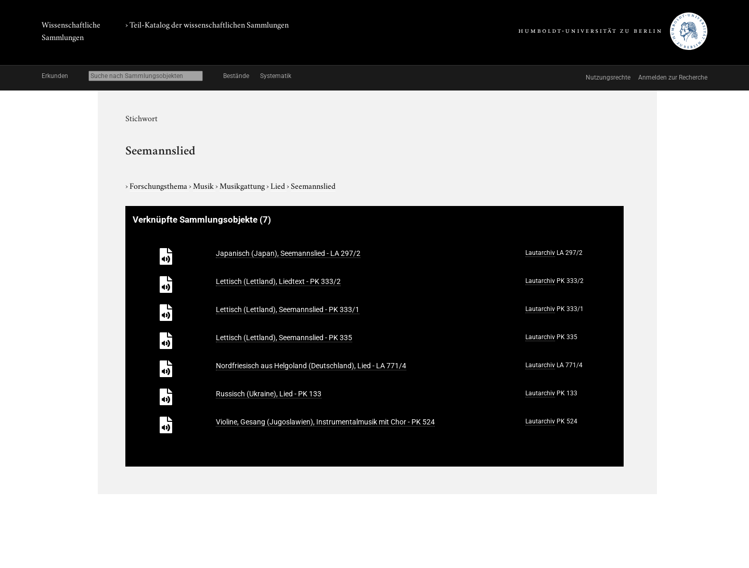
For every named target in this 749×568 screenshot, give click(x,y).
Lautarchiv (540, 252)
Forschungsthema (159, 185)
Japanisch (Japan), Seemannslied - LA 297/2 (288, 253)
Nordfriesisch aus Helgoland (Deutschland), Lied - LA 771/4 (311, 366)
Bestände (236, 76)
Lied (278, 185)
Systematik (275, 76)
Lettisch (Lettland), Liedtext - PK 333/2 (278, 281)
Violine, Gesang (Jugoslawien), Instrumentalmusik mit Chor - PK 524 (325, 422)
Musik (204, 185)
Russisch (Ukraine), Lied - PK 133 (268, 394)
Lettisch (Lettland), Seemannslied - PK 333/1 (287, 309)
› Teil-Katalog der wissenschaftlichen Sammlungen (207, 24)
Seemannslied (313, 185)
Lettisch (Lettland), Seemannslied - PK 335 (284, 337)
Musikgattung (242, 185)
